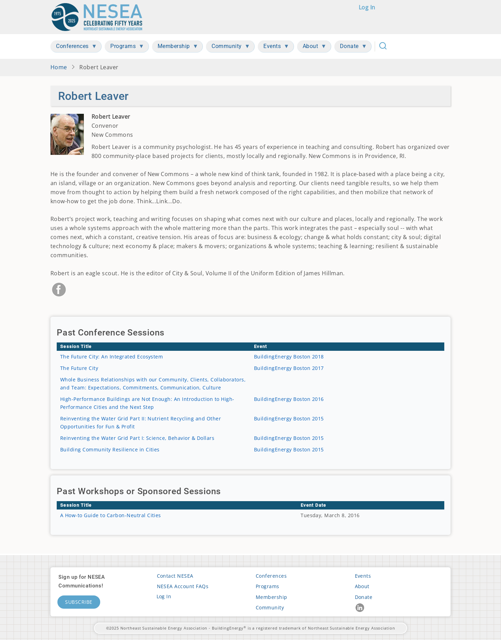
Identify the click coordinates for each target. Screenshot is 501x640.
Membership (271, 597)
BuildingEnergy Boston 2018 (289, 356)
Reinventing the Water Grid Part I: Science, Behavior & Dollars (137, 438)
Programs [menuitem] (124, 47)
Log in (367, 7)
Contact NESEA (175, 575)
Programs (267, 586)
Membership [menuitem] (175, 47)
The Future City (79, 368)
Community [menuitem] (228, 47)
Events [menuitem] (273, 47)
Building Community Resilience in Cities (110, 449)
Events (363, 575)
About (362, 586)
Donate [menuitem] (350, 47)
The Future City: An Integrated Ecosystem (111, 356)
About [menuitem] (312, 47)
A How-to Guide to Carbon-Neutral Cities (110, 515)
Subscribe (79, 602)
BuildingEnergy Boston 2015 (289, 418)
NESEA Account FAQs (183, 586)
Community (270, 607)
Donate (364, 597)
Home (58, 67)
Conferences (271, 575)
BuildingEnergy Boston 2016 (289, 399)
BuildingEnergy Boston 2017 (289, 368)
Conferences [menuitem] (73, 47)
